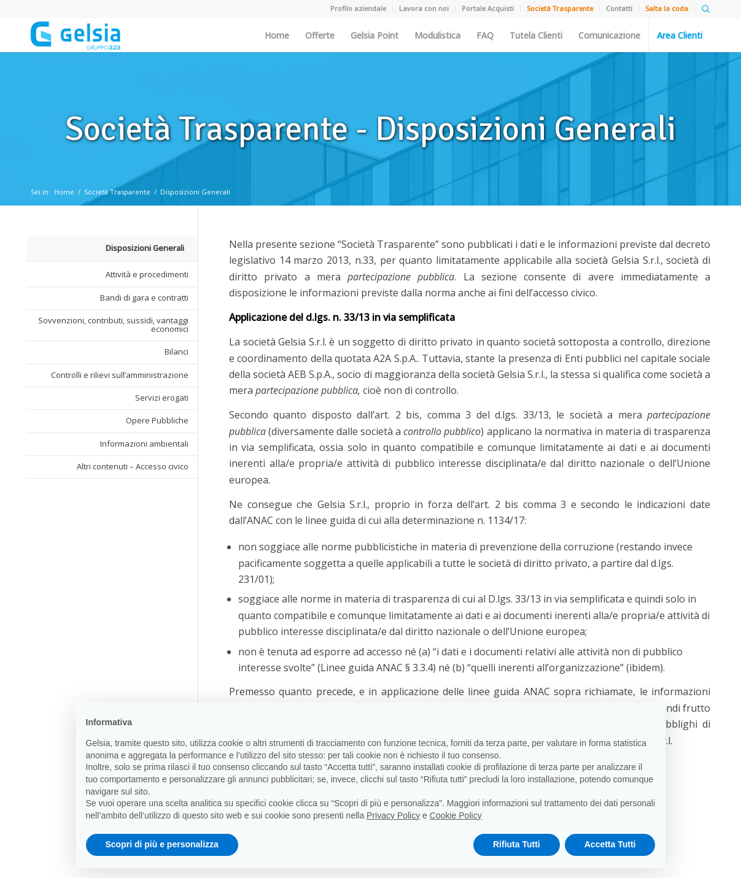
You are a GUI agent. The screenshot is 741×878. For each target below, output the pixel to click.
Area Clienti (679, 36)
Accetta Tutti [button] (610, 844)
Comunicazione (609, 36)
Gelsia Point (374, 36)
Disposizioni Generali (195, 191)
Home (277, 36)
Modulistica (437, 36)
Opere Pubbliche (157, 420)
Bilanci (176, 351)
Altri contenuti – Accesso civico (132, 466)
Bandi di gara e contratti (144, 297)
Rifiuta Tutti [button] (516, 844)
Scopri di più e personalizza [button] (162, 844)
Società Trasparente (117, 191)
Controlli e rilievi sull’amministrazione (119, 374)
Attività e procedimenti (147, 274)
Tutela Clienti (536, 36)
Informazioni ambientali (144, 443)
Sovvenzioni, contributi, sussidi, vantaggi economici (113, 324)
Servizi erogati (161, 397)
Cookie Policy (456, 815)
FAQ (485, 36)
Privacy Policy (393, 815)
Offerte (320, 36)
